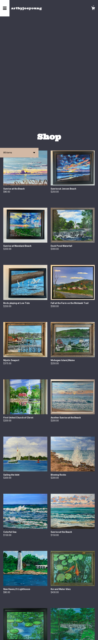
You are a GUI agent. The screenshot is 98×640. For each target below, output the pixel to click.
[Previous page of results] (42, 627)
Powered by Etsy (32, 635)
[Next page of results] (56, 627)
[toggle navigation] (4, 8)
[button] (19, 55)
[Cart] (93, 8)
